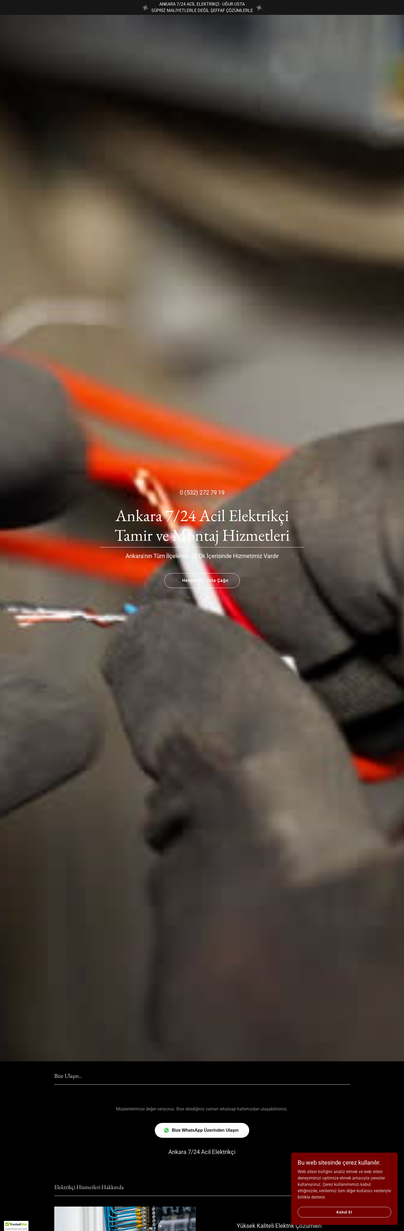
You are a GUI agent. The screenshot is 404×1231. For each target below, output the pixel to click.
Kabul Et (344, 1212)
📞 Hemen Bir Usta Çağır (202, 580)
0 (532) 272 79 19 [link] (202, 492)
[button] (16, 1226)
